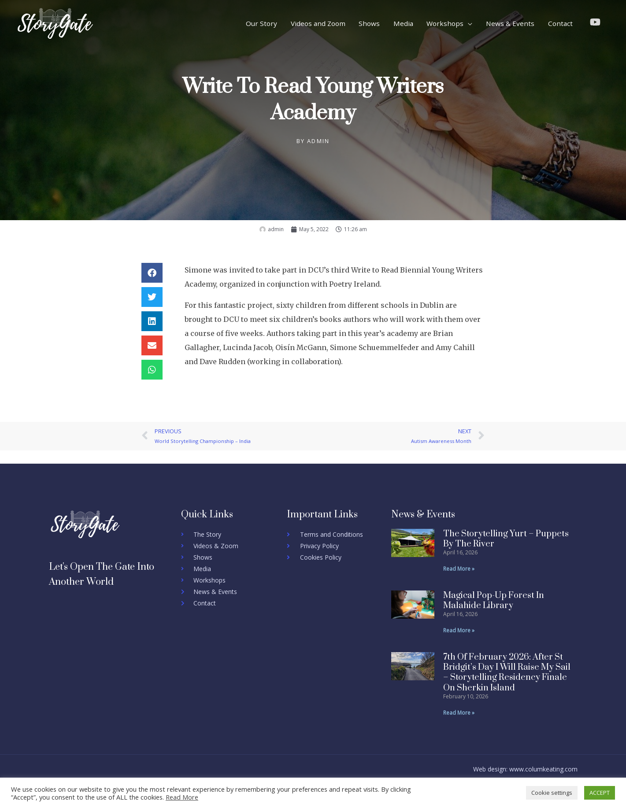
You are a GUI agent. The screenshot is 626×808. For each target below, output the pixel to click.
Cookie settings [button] (551, 793)
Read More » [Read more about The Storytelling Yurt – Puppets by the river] (458, 568)
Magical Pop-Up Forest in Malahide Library (493, 600)
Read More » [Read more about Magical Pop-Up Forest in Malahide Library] (458, 630)
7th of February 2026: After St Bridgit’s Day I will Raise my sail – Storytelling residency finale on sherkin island (506, 673)
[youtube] (597, 22)
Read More (182, 797)
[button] (152, 273)
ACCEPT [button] (599, 793)
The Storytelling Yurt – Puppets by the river (506, 539)
